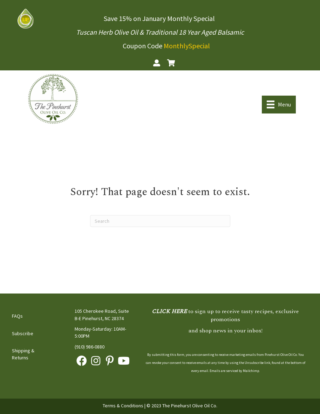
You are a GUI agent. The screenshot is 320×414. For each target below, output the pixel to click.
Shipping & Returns (23, 354)
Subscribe (22, 333)
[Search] (160, 221)
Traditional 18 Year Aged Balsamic (194, 32)
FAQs (17, 316)
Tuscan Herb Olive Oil (107, 32)
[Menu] (279, 104)
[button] (82, 361)
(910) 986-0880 (89, 347)
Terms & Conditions (123, 405)
